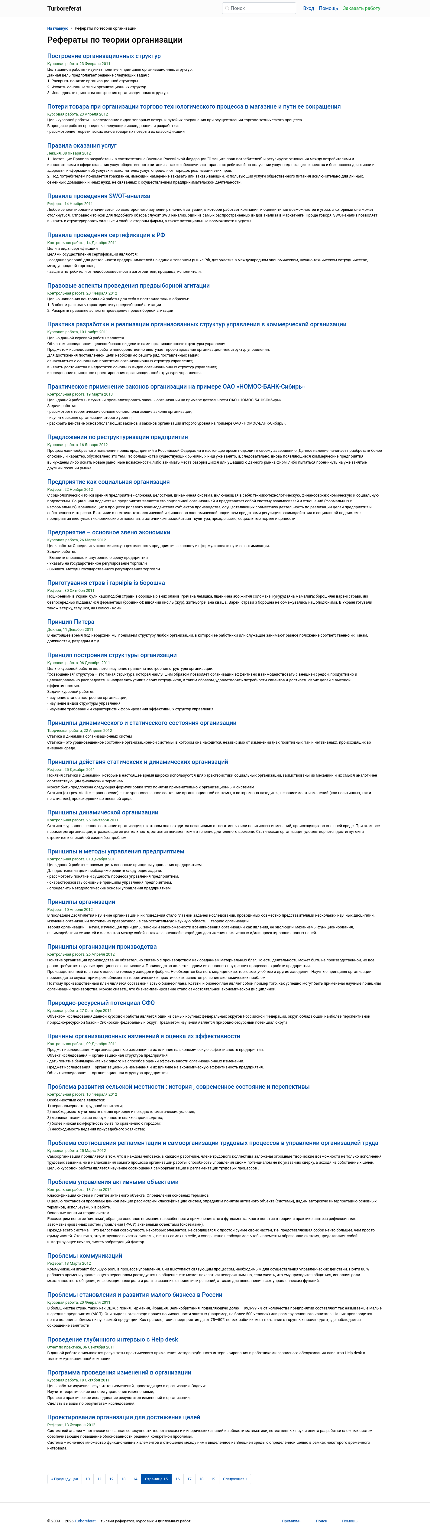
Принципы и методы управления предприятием (116, 851)
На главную (58, 28)
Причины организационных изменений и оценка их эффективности (144, 1036)
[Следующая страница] (235, 1479)
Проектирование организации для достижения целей (123, 1417)
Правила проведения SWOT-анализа (98, 196)
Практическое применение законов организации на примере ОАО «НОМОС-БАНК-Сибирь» (176, 386)
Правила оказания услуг (82, 145)
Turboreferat (85, 1521)
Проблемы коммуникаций (84, 1255)
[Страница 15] (156, 1479)
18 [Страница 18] (201, 1479)
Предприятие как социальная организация (108, 481)
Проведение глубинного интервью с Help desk (112, 1339)
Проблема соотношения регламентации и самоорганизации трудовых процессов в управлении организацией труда (213, 1142)
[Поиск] (259, 8)
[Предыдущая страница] (64, 1479)
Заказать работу (361, 8)
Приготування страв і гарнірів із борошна (106, 582)
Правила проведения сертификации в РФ (106, 235)
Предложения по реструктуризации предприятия (117, 437)
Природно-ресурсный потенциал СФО (101, 1002)
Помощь (328, 8)
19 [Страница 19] (213, 1479)
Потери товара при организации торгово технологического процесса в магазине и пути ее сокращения (194, 106)
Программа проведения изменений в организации (119, 1372)
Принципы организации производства (102, 946)
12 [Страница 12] (111, 1479)
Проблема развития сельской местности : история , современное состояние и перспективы (178, 1086)
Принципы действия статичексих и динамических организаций (137, 761)
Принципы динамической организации (103, 812)
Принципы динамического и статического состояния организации (142, 722)
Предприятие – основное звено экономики (108, 532)
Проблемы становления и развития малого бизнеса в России (135, 1294)
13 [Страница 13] (123, 1479)
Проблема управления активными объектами (113, 1181)
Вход (308, 8)
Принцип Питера (71, 621)
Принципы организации (81, 901)
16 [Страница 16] (177, 1479)
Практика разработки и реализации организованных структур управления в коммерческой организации (197, 324)
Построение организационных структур (104, 56)
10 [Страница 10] (88, 1479)
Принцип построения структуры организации (112, 655)
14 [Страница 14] (135, 1479)
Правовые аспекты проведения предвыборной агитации (128, 285)
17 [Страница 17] (189, 1479)
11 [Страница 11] (99, 1479)
